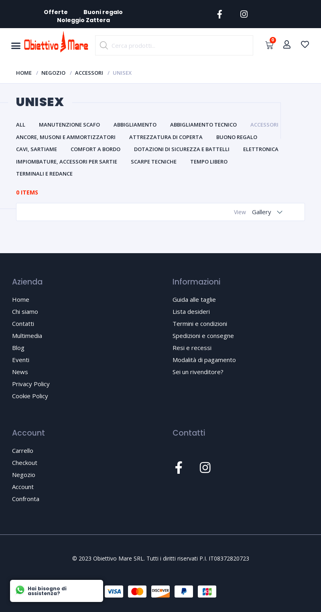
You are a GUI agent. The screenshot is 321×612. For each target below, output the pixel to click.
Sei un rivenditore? (198, 372)
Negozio (53, 72)
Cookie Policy (30, 396)
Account (23, 487)
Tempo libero (209, 161)
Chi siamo (25, 311)
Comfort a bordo (95, 149)
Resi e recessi (192, 348)
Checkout (24, 462)
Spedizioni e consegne (203, 336)
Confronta (25, 499)
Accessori (89, 72)
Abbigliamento (135, 124)
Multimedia (27, 336)
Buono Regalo (236, 137)
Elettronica (260, 149)
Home (24, 72)
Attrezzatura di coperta (166, 137)
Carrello (22, 450)
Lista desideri (191, 311)
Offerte (56, 12)
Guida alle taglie (194, 299)
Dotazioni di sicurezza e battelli (182, 149)
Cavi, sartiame (36, 149)
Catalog (38, 211)
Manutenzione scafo (69, 124)
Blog (18, 348)
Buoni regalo (103, 12)
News (20, 372)
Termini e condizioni (200, 323)
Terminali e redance (44, 173)
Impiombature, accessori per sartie (66, 161)
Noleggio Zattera (83, 20)
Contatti (23, 323)
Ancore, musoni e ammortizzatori (66, 137)
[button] (15, 45)
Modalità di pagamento (204, 360)
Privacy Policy (31, 384)
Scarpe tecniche (154, 161)
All (20, 124)
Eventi (20, 360)
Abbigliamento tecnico (203, 124)
